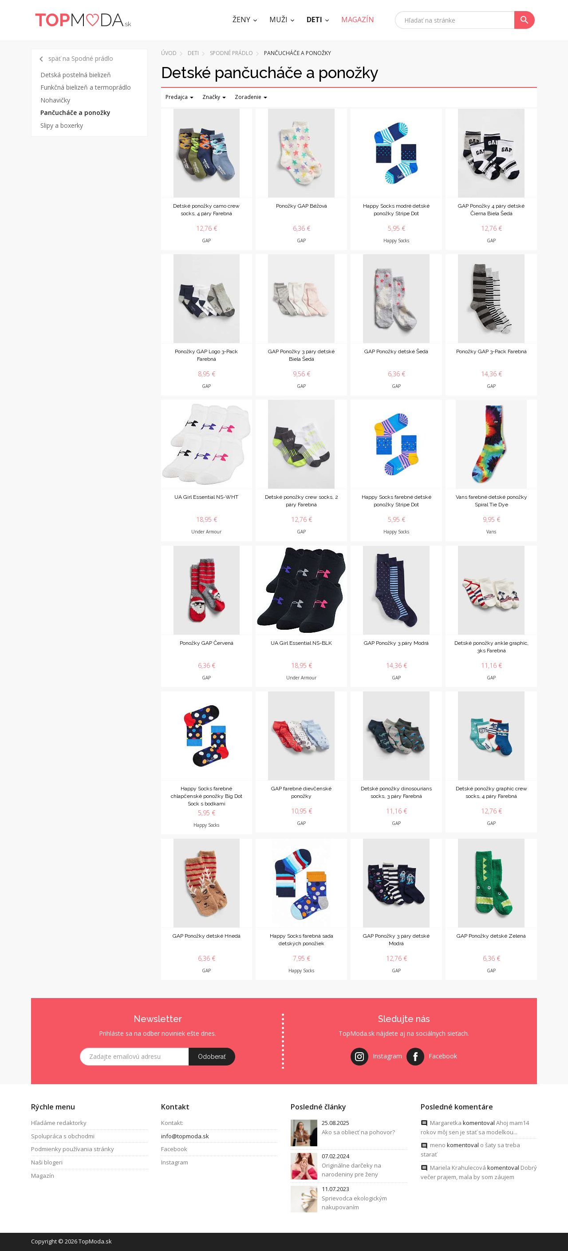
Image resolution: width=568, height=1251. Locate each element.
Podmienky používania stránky (72, 1150)
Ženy (241, 19)
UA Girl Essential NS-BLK (301, 643)
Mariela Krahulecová (458, 1169)
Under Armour (206, 532)
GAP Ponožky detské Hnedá (207, 936)
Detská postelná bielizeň (75, 75)
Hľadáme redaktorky (59, 1124)
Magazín (42, 1177)
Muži (278, 19)
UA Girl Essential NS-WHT (206, 497)
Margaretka (446, 1124)
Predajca (179, 97)
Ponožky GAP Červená (206, 643)
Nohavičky (55, 100)
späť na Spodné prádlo (74, 59)
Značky (214, 97)
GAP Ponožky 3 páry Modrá (396, 643)
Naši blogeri (47, 1164)
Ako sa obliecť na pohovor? (358, 1133)
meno (438, 1146)
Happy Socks (396, 240)
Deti (314, 19)
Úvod (169, 53)
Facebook (174, 1150)
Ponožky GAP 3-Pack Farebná (491, 351)
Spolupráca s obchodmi (63, 1137)
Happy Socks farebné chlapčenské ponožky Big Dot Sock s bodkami (206, 796)
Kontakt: (172, 1124)
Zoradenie (251, 97)
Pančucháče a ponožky (75, 112)
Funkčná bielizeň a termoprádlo (85, 87)
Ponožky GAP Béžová (301, 206)
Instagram (174, 1164)
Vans (491, 532)
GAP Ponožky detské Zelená (491, 936)
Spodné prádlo (231, 53)
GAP (206, 240)
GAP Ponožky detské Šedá (396, 351)
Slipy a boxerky (61, 125)
